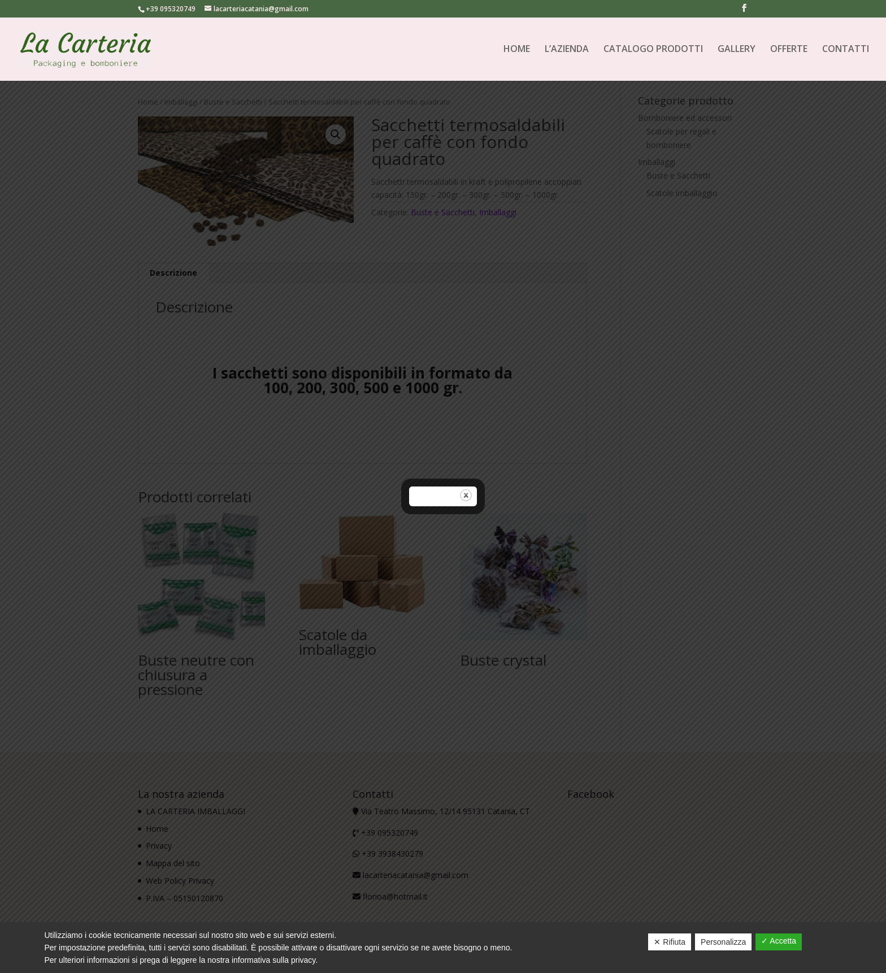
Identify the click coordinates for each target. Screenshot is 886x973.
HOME (516, 50)
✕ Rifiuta (669, 941)
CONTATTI (845, 50)
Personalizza (723, 941)
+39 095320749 (171, 9)
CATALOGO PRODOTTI (653, 50)
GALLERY (736, 50)
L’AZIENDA (567, 50)
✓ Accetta (778, 940)
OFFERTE (788, 50)
